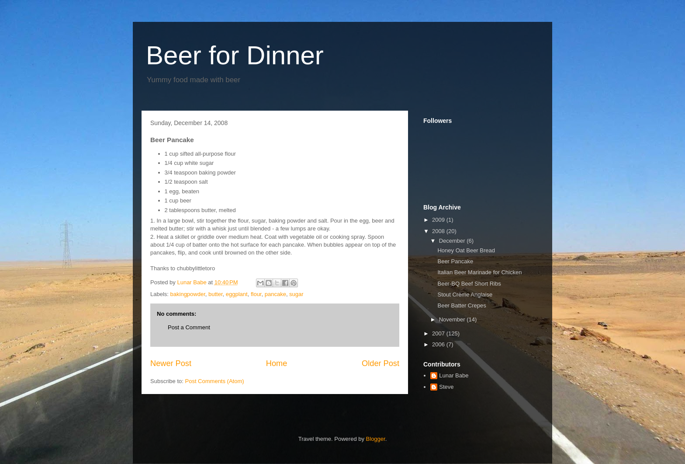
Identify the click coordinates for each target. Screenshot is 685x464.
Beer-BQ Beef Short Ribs (469, 283)
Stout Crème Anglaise (464, 294)
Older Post (380, 363)
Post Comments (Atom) (214, 381)
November (453, 319)
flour (256, 294)
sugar (296, 294)
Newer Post (170, 363)
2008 (439, 231)
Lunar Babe (453, 375)
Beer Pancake (455, 261)
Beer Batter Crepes (461, 305)
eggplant (237, 294)
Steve (446, 387)
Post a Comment (189, 327)
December (453, 240)
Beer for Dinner (235, 55)
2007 (439, 333)
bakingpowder (187, 294)
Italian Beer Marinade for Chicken (479, 272)
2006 (439, 344)
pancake (275, 294)
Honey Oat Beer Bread (466, 250)
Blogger (375, 439)
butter (215, 294)
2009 (439, 219)
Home (276, 363)
